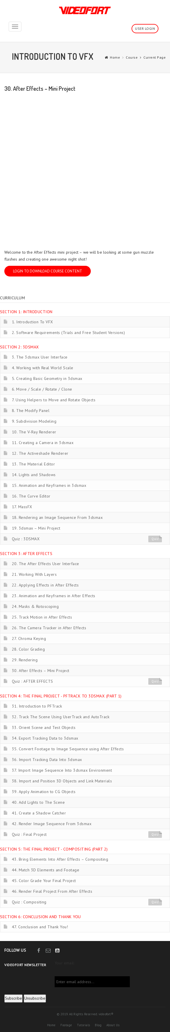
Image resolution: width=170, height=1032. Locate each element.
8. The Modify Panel (31, 410)
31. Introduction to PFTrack (37, 706)
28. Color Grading (28, 649)
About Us (113, 1025)
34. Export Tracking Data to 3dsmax (45, 738)
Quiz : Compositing (29, 902)
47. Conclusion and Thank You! (40, 926)
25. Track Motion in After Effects (42, 617)
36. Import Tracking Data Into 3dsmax (47, 759)
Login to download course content (47, 271)
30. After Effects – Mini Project (40, 670)
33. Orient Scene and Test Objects (44, 727)
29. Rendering (25, 659)
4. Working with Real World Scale (42, 367)
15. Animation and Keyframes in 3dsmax (49, 485)
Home (115, 57)
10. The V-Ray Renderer (34, 432)
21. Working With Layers (34, 574)
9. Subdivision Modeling (34, 421)
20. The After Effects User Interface (45, 563)
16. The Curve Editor (31, 496)
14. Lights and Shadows (34, 474)
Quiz (155, 539)
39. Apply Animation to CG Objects (44, 791)
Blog (98, 1025)
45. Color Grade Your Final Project (44, 880)
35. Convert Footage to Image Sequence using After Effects (68, 748)
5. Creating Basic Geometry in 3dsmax (47, 378)
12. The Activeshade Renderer (40, 453)
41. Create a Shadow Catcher (39, 813)
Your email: (64, 963)
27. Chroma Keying (29, 638)
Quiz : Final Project (29, 834)
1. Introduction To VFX (32, 321)
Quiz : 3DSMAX (26, 538)
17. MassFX (22, 506)
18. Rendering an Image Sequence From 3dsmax (57, 517)
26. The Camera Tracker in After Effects (49, 627)
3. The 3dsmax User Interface (40, 357)
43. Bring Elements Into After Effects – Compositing (60, 859)
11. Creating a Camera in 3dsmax (43, 442)
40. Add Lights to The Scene (38, 802)
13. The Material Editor (33, 464)
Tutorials (83, 1025)
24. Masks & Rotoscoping (35, 606)
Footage (66, 1025)
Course (132, 57)
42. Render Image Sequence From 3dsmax (52, 823)
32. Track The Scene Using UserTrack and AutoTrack (61, 716)
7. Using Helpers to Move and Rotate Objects (54, 399)
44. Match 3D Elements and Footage (46, 870)
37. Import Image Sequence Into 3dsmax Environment (62, 770)
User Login (145, 28)
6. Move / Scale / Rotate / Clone (42, 389)
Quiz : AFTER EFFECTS (32, 681)
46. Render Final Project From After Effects (52, 891)
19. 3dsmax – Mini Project (36, 528)
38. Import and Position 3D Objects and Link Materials (62, 781)
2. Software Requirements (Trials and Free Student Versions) (68, 332)
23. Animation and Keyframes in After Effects (53, 595)
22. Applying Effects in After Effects (45, 585)
